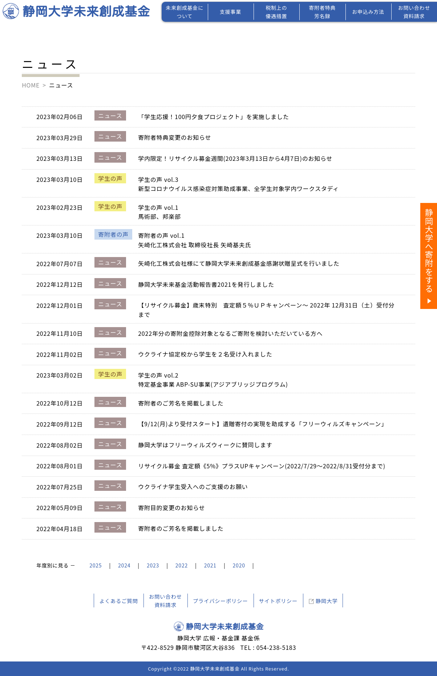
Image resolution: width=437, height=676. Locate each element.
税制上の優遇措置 (276, 11)
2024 (124, 565)
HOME (31, 85)
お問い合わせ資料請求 (414, 11)
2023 (153, 565)
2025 (95, 565)
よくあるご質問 (118, 600)
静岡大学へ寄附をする (429, 250)
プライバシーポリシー (220, 600)
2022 (181, 565)
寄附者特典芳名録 (322, 11)
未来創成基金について (184, 11)
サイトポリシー (278, 600)
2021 (210, 565)
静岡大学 (327, 600)
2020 (239, 565)
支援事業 (230, 11)
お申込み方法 (368, 11)
